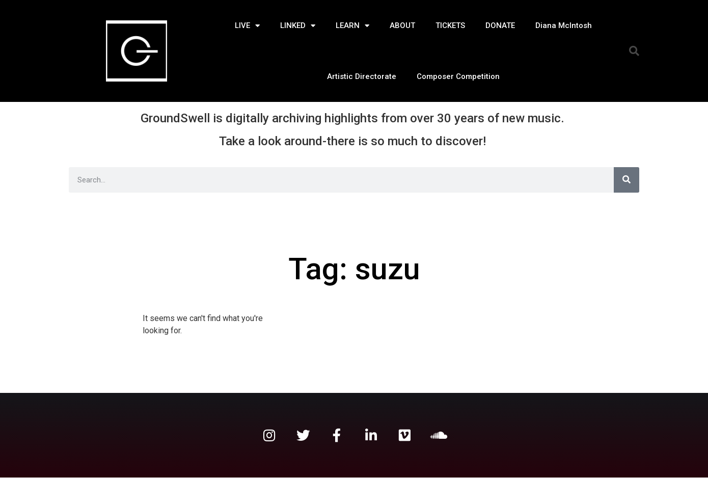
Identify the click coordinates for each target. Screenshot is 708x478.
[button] (634, 51)
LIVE (247, 26)
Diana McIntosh (563, 25)
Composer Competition (458, 76)
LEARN (352, 26)
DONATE (500, 25)
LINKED (297, 26)
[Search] (626, 180)
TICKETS (450, 25)
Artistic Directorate (361, 76)
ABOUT (402, 25)
